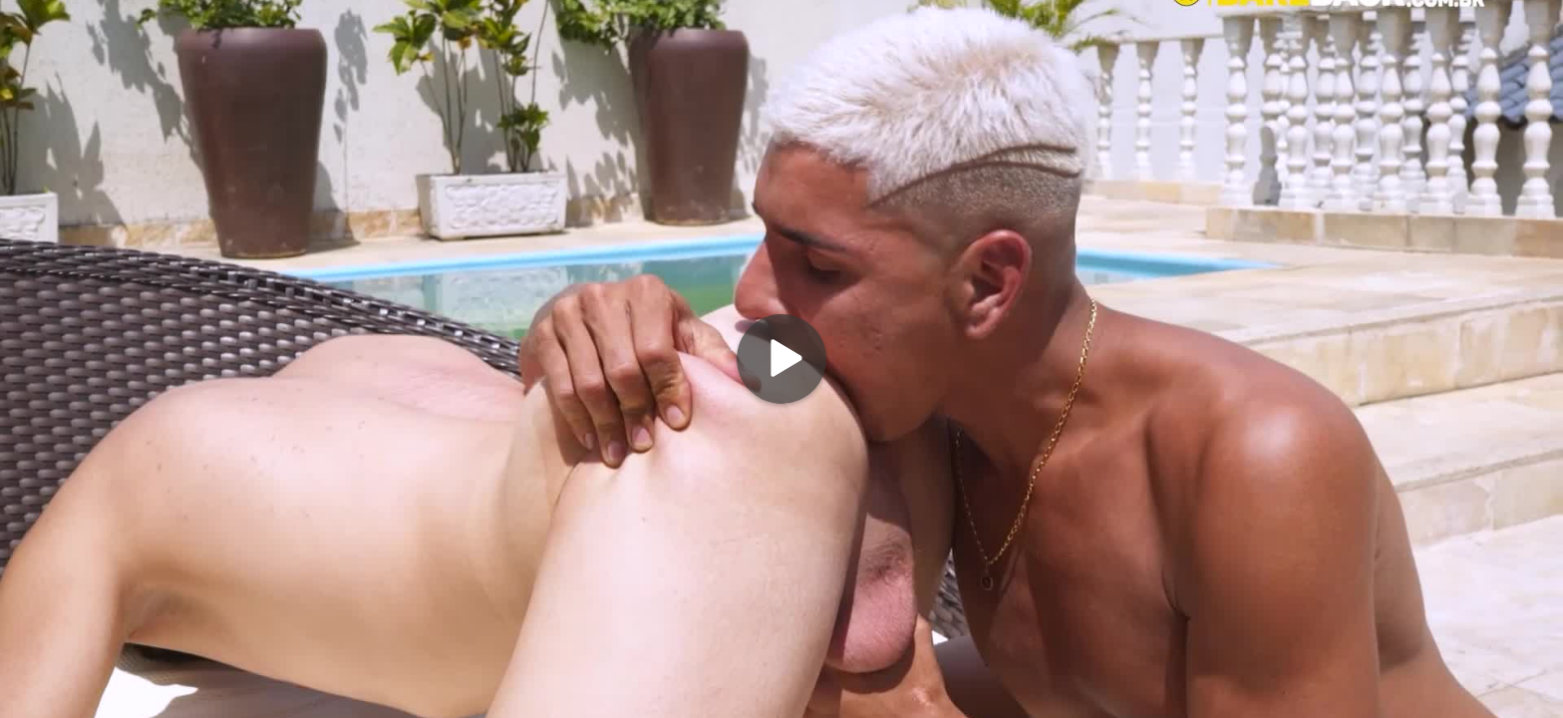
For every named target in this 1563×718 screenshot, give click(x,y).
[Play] (781, 359)
